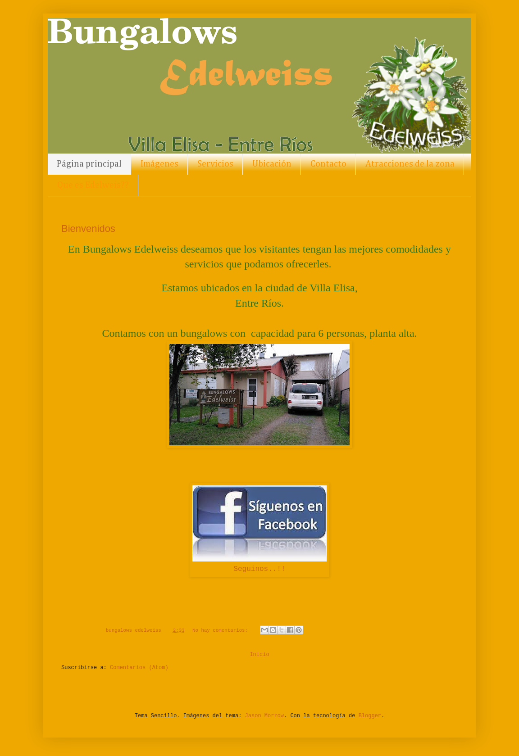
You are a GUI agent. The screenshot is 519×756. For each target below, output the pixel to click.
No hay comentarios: (221, 630)
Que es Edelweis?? (93, 185)
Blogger (370, 716)
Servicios (215, 163)
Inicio (259, 655)
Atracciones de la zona (410, 163)
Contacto (328, 163)
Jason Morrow (264, 716)
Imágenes (159, 163)
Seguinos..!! (259, 569)
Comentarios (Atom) (139, 668)
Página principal (89, 163)
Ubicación (271, 163)
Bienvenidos (88, 228)
